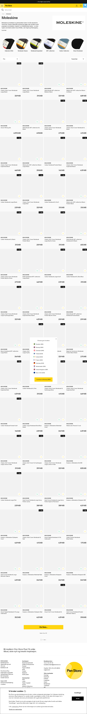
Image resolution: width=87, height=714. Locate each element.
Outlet (24, 671)
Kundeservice (5, 662)
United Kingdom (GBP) (41, 369)
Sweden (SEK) (38, 344)
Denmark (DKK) (39, 350)
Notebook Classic (22, 45)
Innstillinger (77, 693)
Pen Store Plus (5, 671)
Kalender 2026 (9, 45)
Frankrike (46, 680)
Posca (24, 684)
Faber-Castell (26, 683)
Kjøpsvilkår (4, 681)
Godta (77, 698)
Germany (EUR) (39, 363)
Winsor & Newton (27, 686)
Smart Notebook (77, 45)
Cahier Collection (64, 45)
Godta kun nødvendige (15, 709)
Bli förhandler (5, 676)
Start (3, 14)
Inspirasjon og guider (7, 672)
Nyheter (24, 673)
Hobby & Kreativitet (28, 664)
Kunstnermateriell (27, 663)
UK (44, 687)
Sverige (46, 675)
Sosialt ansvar (5, 677)
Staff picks (25, 674)
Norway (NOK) (38, 347)
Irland (45, 682)
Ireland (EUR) (38, 357)
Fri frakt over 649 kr (43, 2)
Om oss (3, 666)
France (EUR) (38, 360)
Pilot (23, 679)
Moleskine (8, 14)
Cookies (3, 684)
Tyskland (46, 685)
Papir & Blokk (26, 668)
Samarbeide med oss (7, 674)
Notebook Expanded (36, 45)
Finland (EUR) (38, 353)
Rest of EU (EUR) (39, 372)
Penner (24, 666)
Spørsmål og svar (6, 664)
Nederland (47, 684)
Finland (46, 678)
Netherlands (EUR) (40, 366)
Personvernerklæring (7, 682)
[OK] (43, 10)
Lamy (23, 681)
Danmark (46, 677)
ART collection (50, 45)
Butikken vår (4, 667)
